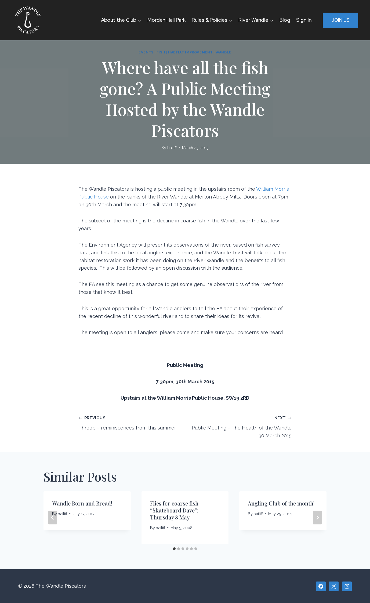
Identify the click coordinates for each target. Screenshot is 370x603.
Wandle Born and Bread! (82, 503)
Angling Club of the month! (281, 503)
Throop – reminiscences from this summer (129, 422)
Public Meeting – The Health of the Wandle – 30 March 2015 (241, 426)
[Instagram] (347, 586)
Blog (285, 20)
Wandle (223, 52)
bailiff (172, 147)
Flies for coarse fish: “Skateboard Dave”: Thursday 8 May (175, 510)
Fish (161, 52)
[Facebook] (321, 586)
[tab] (174, 548)
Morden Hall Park (166, 20)
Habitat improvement (190, 52)
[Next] (317, 518)
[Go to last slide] (52, 518)
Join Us (340, 20)
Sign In (303, 20)
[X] (334, 586)
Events (146, 52)
